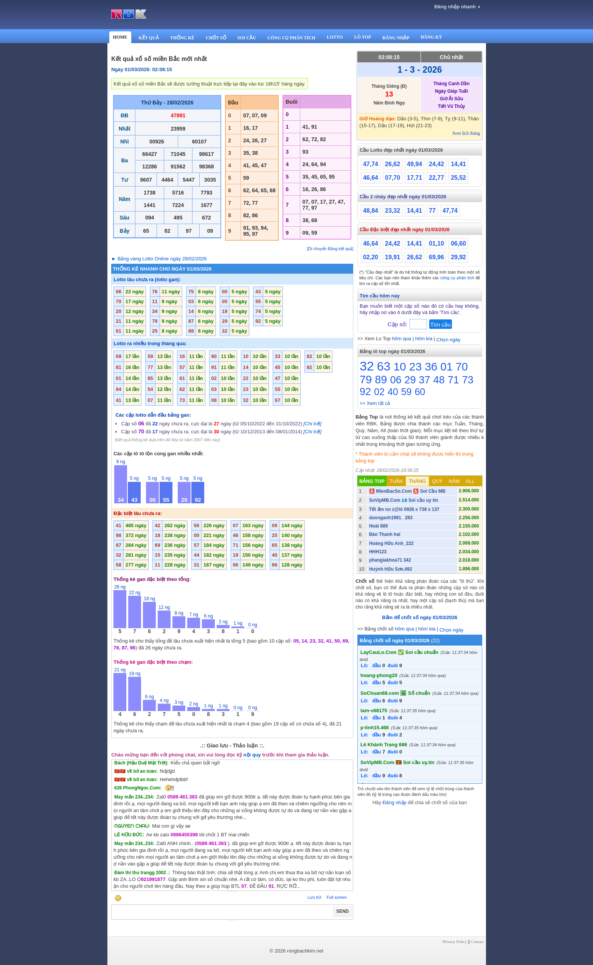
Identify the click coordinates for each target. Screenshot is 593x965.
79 (366, 380)
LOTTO (335, 37)
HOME (120, 37)
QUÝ (437, 481)
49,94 (414, 164)
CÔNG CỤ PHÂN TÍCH (291, 37)
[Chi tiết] (312, 423)
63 (384, 366)
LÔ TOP (362, 37)
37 (424, 380)
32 (367, 366)
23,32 (392, 210)
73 (467, 380)
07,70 (392, 177)
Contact (477, 941)
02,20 (370, 257)
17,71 (414, 177)
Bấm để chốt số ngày (419, 617)
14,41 (458, 164)
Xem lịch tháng (466, 133)
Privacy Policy (454, 941)
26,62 (392, 164)
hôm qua (401, 338)
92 (365, 391)
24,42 (436, 164)
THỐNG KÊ (182, 37)
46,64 (370, 177)
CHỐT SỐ (216, 37)
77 (432, 210)
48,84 (370, 210)
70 (462, 367)
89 (381, 380)
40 (393, 391)
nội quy (252, 755)
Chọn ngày (448, 339)
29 (410, 380)
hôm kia (424, 338)
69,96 (436, 257)
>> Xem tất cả (375, 403)
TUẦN (396, 481)
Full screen (336, 897)
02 (379, 391)
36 (431, 366)
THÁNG (417, 481)
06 (395, 380)
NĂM (454, 481)
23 (415, 366)
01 (447, 367)
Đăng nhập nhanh (457, 6)
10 (399, 366)
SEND (342, 911)
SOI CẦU (247, 37)
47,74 (370, 164)
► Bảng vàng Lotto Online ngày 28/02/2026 (159, 258)
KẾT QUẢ (149, 37)
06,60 (458, 243)
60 (419, 391)
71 (453, 380)
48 (439, 380)
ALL (470, 481)
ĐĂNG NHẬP (396, 37)
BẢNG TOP (372, 481)
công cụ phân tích (457, 277)
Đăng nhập (394, 802)
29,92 (458, 257)
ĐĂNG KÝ (431, 37)
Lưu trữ (314, 897)
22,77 (436, 177)
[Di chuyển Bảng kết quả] (330, 248)
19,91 (392, 257)
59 (406, 391)
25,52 (458, 177)
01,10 (436, 243)
